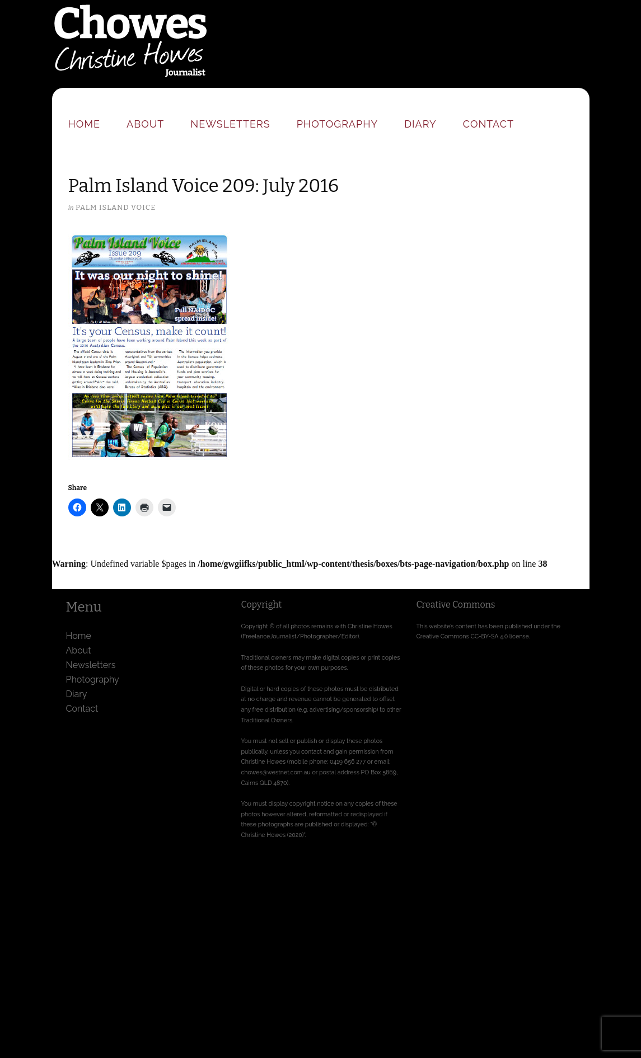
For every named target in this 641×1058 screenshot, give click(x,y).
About (145, 124)
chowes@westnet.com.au (276, 772)
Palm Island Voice (116, 207)
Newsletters (230, 124)
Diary (420, 124)
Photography (337, 124)
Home (84, 124)
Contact (488, 124)
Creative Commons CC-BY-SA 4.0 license (473, 636)
